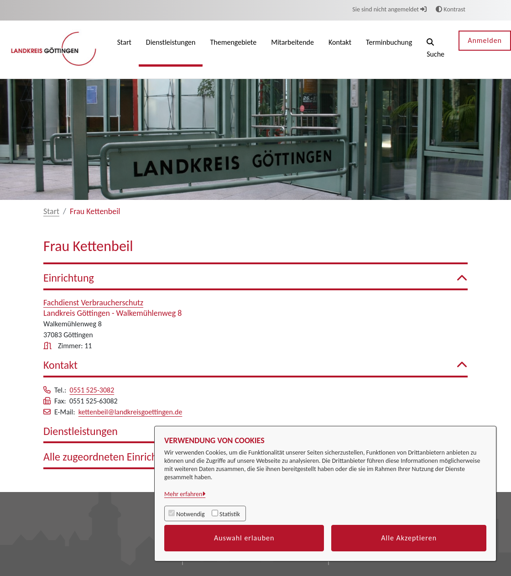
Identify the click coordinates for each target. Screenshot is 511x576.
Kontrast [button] (450, 9)
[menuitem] (124, 50)
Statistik (229, 514)
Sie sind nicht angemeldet (389, 9)
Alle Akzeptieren (409, 538)
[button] (435, 50)
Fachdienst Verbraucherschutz (93, 303)
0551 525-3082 (92, 390)
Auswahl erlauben (244, 538)
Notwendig (190, 514)
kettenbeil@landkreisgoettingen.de (130, 412)
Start (51, 211)
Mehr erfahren (183, 494)
